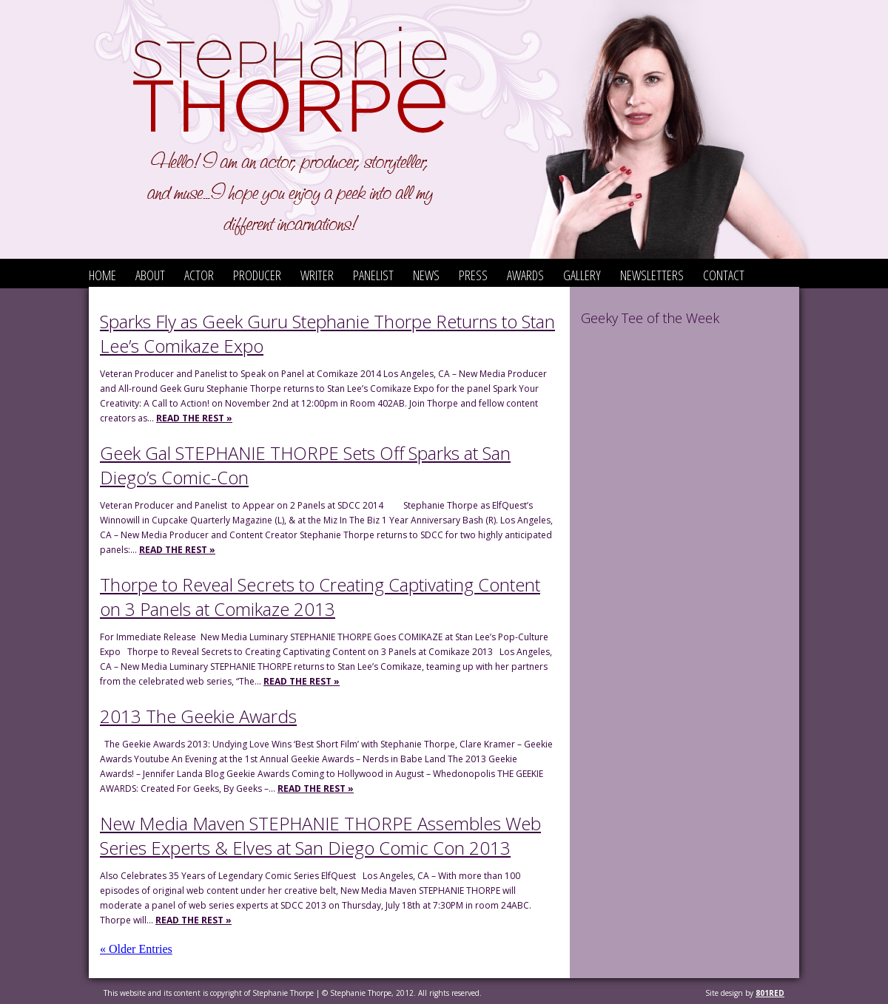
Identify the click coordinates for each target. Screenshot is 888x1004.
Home (102, 275)
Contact (723, 275)
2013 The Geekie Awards (198, 716)
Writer (317, 275)
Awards (525, 275)
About (150, 275)
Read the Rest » (194, 418)
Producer (257, 275)
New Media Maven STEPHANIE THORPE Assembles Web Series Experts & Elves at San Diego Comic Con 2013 (320, 835)
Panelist (373, 275)
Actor (199, 275)
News (426, 275)
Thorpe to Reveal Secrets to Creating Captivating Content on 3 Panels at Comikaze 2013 (320, 596)
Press (473, 275)
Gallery (582, 275)
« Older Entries (136, 949)
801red (770, 993)
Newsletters (652, 275)
